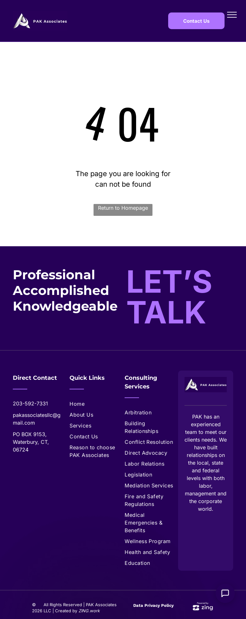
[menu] (232, 14)
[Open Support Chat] (225, 593)
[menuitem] (95, 403)
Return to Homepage (123, 208)
